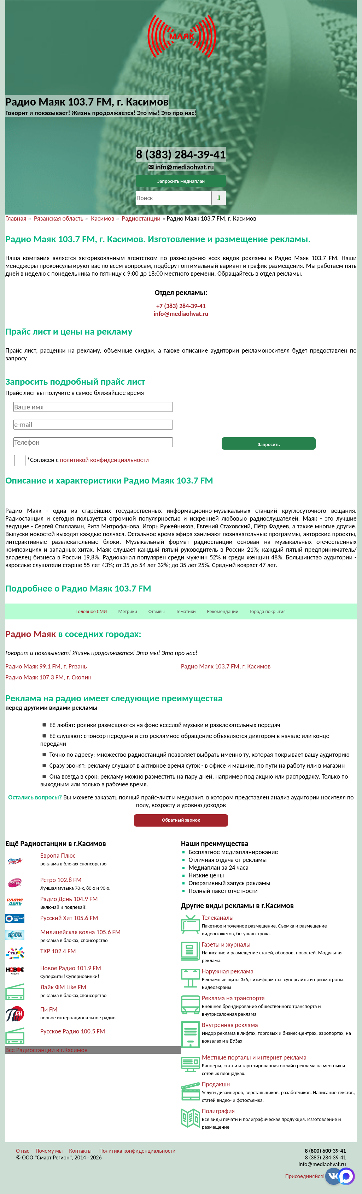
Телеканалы (218, 918)
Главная (15, 218)
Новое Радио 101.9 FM (70, 968)
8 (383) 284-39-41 (325, 1157)
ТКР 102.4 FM (58, 951)
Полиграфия (218, 1111)
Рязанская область (58, 218)
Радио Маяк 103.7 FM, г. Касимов (226, 666)
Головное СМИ (91, 611)
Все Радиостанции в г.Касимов (46, 1050)
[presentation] (268, 416)
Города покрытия (268, 611)
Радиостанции (141, 218)
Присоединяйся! (305, 1176)
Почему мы (49, 1150)
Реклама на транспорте (233, 998)
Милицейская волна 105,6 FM (80, 932)
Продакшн (216, 1084)
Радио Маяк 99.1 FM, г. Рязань (46, 666)
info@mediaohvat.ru (180, 314)
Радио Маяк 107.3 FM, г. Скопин (48, 677)
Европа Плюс (57, 855)
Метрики (127, 611)
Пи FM (49, 1009)
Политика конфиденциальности (137, 1150)
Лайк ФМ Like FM (63, 987)
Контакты (80, 1150)
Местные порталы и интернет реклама (254, 1057)
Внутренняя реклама (230, 1025)
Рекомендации (223, 611)
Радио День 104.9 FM (69, 899)
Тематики (186, 611)
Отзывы (156, 611)
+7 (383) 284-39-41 (181, 306)
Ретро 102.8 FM (61, 880)
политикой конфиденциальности (104, 460)
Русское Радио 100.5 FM (72, 1031)
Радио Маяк (30, 634)
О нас (22, 1150)
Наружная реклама (227, 971)
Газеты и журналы (226, 944)
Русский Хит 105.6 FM (69, 918)
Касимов (102, 218)
